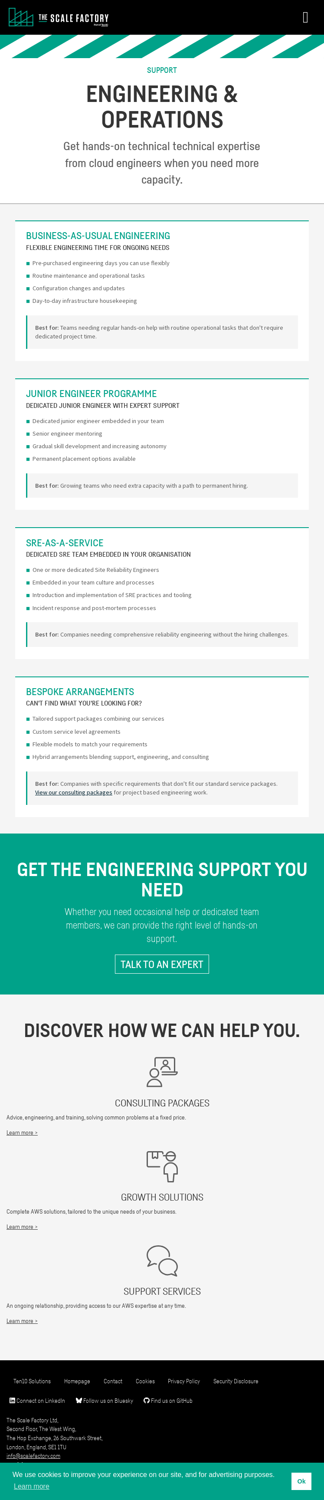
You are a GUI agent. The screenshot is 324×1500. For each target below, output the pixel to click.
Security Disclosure (236, 1381)
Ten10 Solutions (32, 1381)
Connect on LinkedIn (37, 1400)
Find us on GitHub (168, 1400)
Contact (113, 1381)
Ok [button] (301, 1481)
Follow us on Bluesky (104, 1400)
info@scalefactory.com (33, 1455)
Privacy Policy (184, 1381)
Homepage (77, 1381)
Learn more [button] (31, 1486)
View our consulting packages (73, 792)
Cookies (145, 1381)
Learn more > (22, 1132)
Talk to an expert (162, 964)
